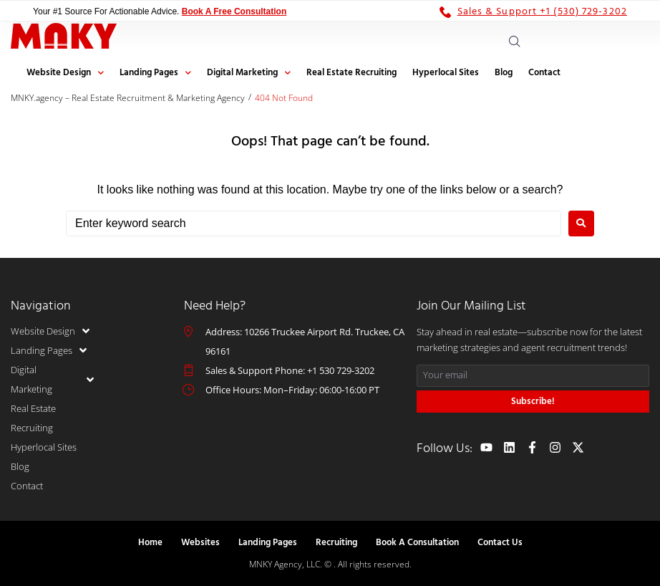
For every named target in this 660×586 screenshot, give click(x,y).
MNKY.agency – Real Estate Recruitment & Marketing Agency (128, 98)
